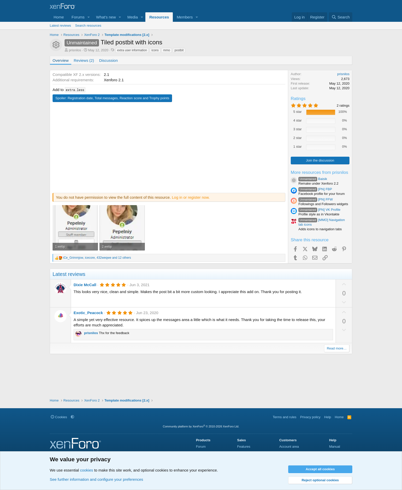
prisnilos (75, 50)
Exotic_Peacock (88, 313)
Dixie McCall (85, 285)
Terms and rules (284, 417)
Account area (289, 446)
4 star (297, 120)
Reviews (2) (84, 60)
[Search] (340, 17)
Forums (78, 17)
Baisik (312, 179)
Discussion (108, 60)
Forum (201, 446)
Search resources (88, 25)
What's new (106, 17)
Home (59, 17)
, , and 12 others (97, 257)
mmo (166, 50)
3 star (297, 129)
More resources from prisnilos (319, 172)
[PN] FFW (315, 199)
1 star (297, 146)
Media (132, 17)
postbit (179, 50)
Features (243, 446)
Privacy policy (310, 417)
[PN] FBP (315, 189)
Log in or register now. (191, 197)
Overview (61, 60)
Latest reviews (60, 25)
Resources (159, 17)
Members (185, 17)
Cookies (59, 417)
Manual (334, 446)
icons (155, 50)
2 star (297, 138)
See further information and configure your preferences (96, 479)
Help (327, 417)
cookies (86, 470)
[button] (88, 17)
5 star (297, 112)
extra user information (132, 50)
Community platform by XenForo (201, 426)
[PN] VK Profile (319, 210)
